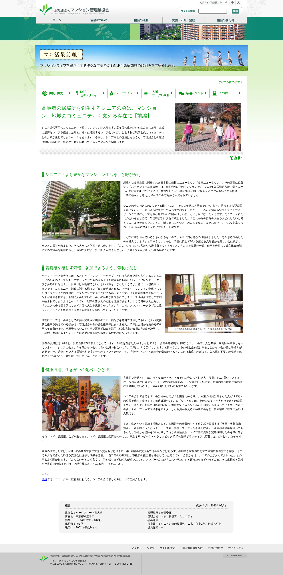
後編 (44, 479)
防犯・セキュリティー (90, 93)
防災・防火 (56, 93)
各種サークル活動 (158, 93)
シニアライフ (125, 93)
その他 (226, 93)
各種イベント (192, 93)
